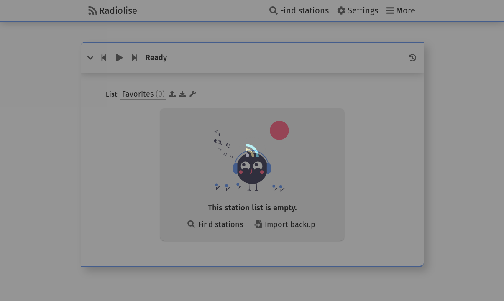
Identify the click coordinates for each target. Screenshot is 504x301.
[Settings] (357, 10)
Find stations (215, 224)
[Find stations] (299, 10)
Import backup (284, 224)
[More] (401, 10)
